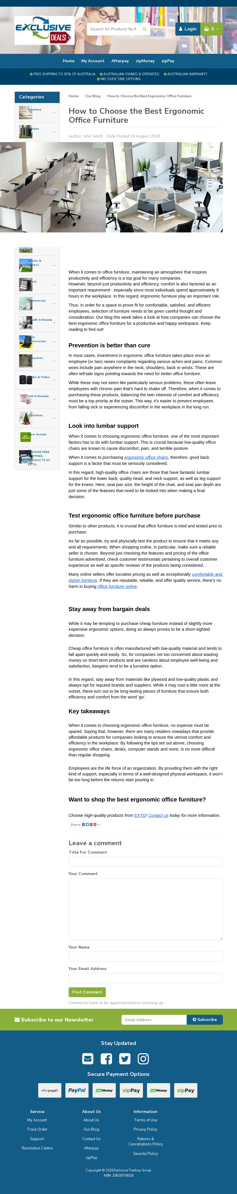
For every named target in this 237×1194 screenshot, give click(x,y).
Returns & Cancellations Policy (145, 1141)
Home (68, 61)
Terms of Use (145, 1120)
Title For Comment (88, 852)
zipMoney (145, 61)
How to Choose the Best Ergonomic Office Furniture (149, 96)
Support (37, 1139)
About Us (91, 1120)
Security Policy (145, 1153)
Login (187, 29)
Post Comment (87, 992)
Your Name (79, 947)
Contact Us (91, 1139)
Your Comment (83, 873)
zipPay (167, 61)
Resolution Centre (37, 1148)
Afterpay (120, 61)
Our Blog (92, 96)
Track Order (37, 1129)
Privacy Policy (145, 1129)
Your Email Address (87, 968)
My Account (92, 61)
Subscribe (205, 1019)
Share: (85, 824)
